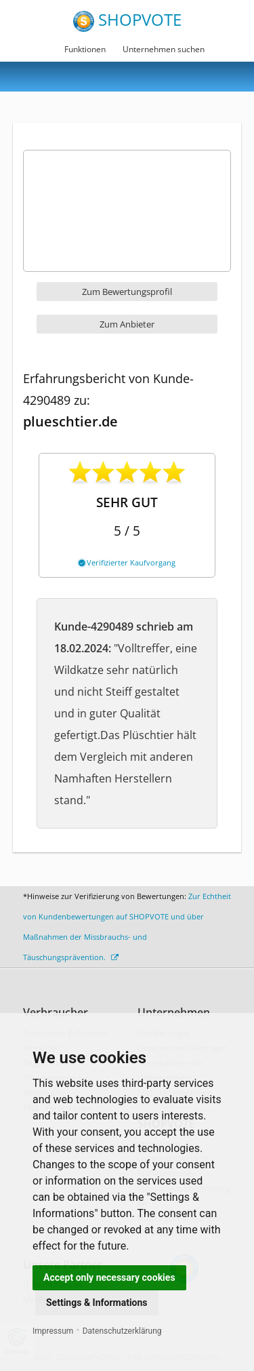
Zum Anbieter (127, 324)
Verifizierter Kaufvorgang (127, 562)
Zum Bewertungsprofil (127, 291)
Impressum (53, 1331)
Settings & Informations (97, 1302)
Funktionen (85, 49)
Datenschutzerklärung (122, 1331)
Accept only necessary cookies (109, 1277)
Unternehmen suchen (164, 49)
